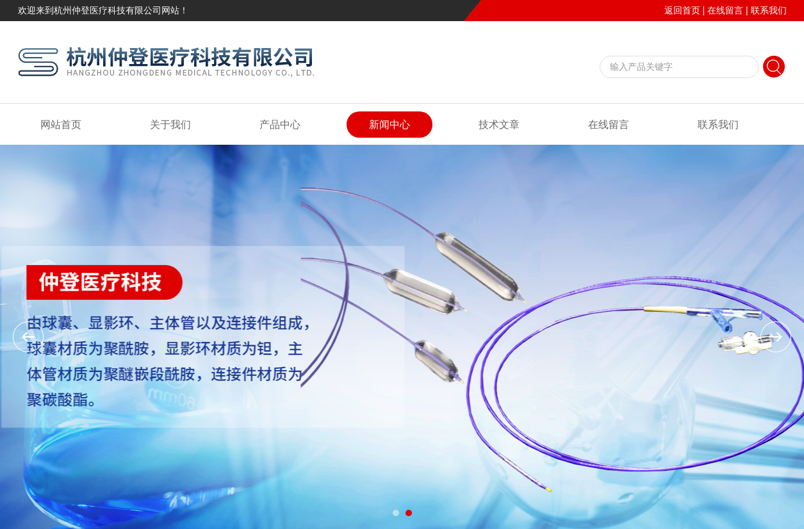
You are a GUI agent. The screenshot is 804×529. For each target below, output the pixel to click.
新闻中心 (389, 124)
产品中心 (279, 124)
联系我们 (769, 10)
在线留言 (725, 10)
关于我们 (170, 124)
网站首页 (60, 124)
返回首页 (682, 10)
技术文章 (499, 124)
